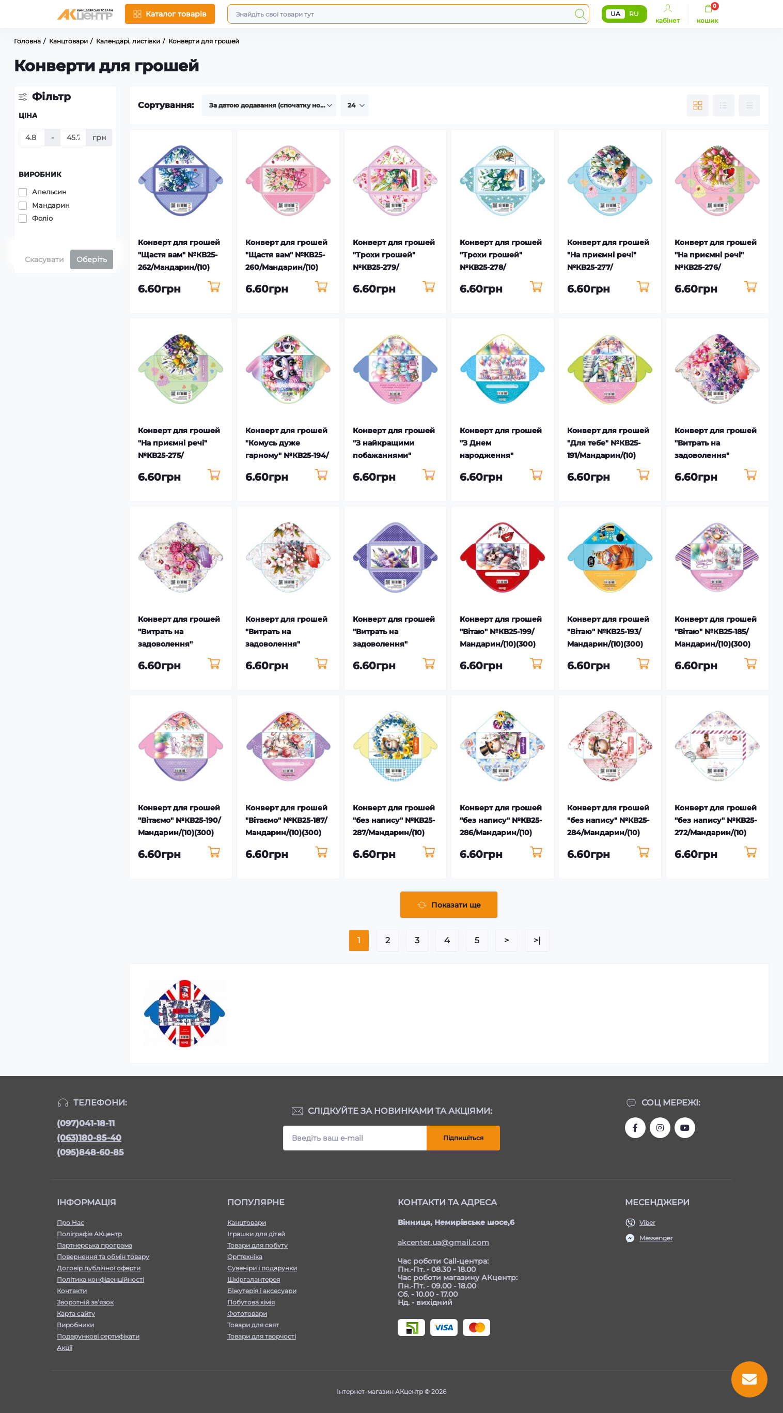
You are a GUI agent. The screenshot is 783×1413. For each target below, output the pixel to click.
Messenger (656, 1238)
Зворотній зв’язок (85, 1302)
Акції (64, 1347)
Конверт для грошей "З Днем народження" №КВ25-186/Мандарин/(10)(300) (501, 455)
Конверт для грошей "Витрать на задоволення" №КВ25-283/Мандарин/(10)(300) (716, 455)
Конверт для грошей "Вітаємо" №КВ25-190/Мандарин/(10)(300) (179, 820)
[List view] (723, 105)
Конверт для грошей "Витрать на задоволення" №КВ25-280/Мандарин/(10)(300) (394, 644)
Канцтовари (246, 1222)
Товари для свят (253, 1325)
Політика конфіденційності (100, 1279)
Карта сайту (76, 1313)
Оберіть (91, 259)
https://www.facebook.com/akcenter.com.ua (635, 1128)
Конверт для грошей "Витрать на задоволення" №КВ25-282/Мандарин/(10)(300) (179, 644)
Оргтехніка (244, 1257)
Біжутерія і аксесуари (261, 1291)
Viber (647, 1222)
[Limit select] (354, 105)
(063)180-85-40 (89, 1138)
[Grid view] (698, 105)
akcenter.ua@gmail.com (443, 1242)
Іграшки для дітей (256, 1234)
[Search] (580, 14)
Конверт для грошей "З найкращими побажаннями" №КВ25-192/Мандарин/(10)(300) (394, 455)
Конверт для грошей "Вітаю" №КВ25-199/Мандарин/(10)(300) (501, 632)
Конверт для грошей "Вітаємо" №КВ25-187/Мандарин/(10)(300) (286, 820)
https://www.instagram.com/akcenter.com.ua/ (660, 1128)
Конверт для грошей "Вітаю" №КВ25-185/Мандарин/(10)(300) (716, 632)
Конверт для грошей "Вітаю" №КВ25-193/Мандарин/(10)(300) (608, 632)
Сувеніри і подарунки (262, 1268)
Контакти (72, 1291)
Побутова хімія (251, 1302)
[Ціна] (32, 137)
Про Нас (70, 1222)
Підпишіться (463, 1138)
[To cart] (214, 287)
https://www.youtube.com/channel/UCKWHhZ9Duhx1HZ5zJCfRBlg (685, 1128)
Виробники (75, 1325)
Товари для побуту (257, 1245)
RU (634, 14)
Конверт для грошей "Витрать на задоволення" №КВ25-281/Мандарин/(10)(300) (286, 644)
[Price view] (749, 105)
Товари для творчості (261, 1336)
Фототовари (247, 1313)
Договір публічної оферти (98, 1268)
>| (537, 940)
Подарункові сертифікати (98, 1336)
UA (615, 14)
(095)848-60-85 (90, 1152)
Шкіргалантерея (253, 1279)
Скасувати (44, 259)
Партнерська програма (94, 1245)
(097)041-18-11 (86, 1123)
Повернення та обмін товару (103, 1257)
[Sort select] (269, 105)
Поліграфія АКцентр (89, 1234)
